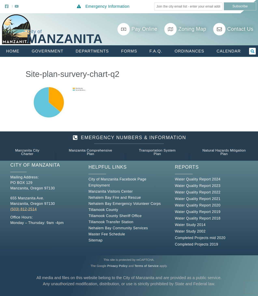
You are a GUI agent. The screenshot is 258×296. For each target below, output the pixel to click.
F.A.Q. (155, 51)
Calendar (229, 51)
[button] (252, 51)
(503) (14, 209)
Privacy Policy (117, 266)
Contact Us (240, 29)
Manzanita (64, 39)
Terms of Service (146, 266)
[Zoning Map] (170, 29)
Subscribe (240, 6)
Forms (129, 51)
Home (12, 51)
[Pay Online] (123, 29)
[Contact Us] (219, 29)
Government (47, 51)
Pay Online (144, 29)
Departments (92, 51)
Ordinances (189, 51)
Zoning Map (192, 29)
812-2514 (28, 209)
